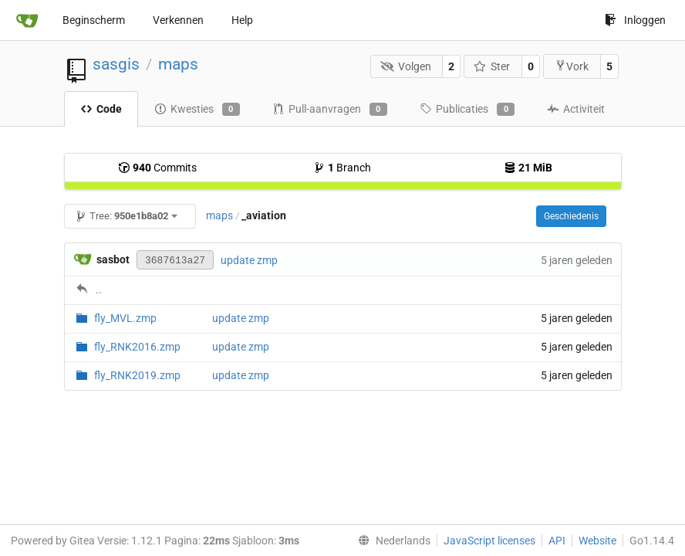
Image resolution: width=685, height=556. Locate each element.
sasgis (116, 64)
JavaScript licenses (489, 540)
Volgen (405, 66)
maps (178, 64)
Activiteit (576, 109)
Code (101, 109)
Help (242, 20)
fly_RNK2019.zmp (137, 375)
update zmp (249, 260)
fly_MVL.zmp (125, 318)
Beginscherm (93, 20)
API (556, 540)
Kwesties (197, 110)
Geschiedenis (571, 216)
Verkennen (178, 20)
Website (597, 540)
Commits (157, 167)
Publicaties (467, 110)
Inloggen (635, 20)
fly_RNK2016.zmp (137, 347)
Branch (342, 167)
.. (99, 289)
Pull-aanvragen (329, 110)
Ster (492, 66)
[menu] (391, 540)
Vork (572, 66)
